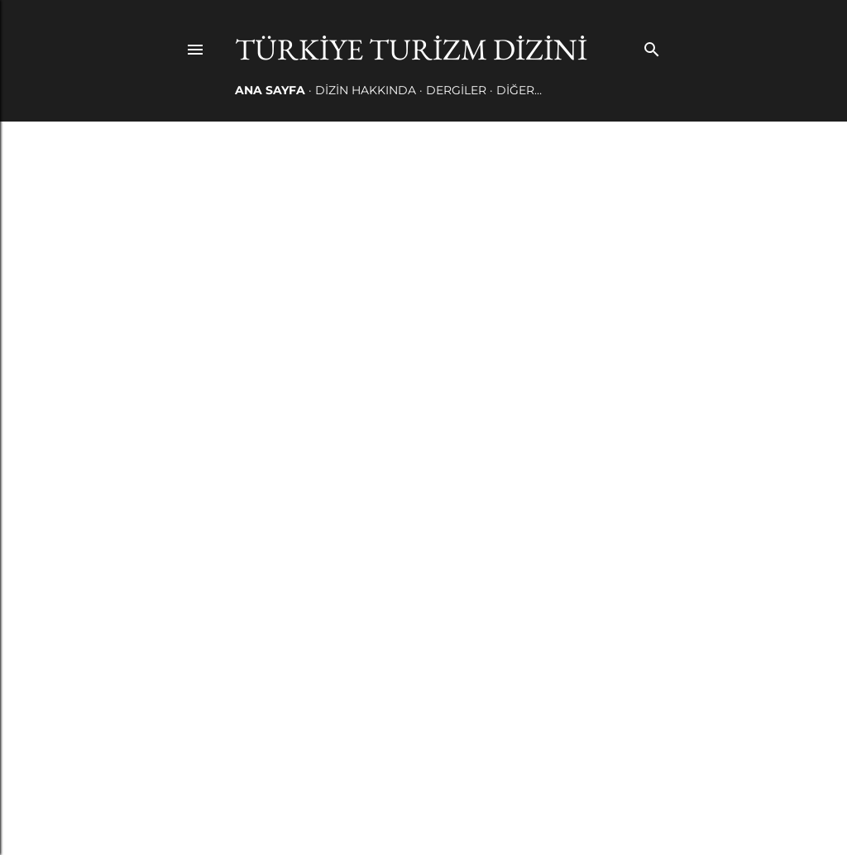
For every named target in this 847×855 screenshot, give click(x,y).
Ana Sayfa (270, 90)
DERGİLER (456, 90)
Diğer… (519, 90)
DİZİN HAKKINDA (365, 90)
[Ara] (652, 46)
